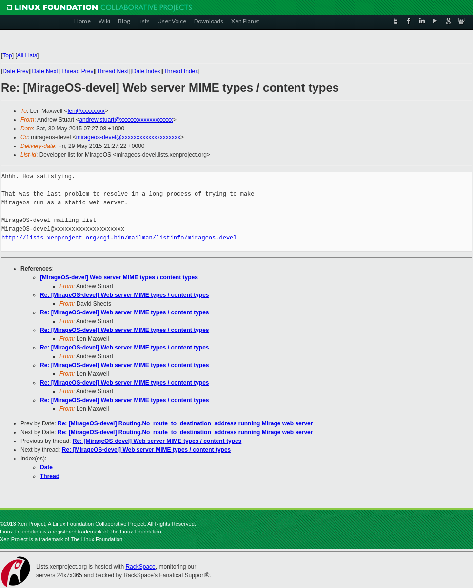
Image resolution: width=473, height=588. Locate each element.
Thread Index (181, 71)
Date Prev (15, 71)
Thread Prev (77, 71)
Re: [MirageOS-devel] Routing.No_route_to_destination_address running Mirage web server (185, 423)
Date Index (146, 71)
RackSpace (140, 566)
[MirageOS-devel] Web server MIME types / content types (119, 277)
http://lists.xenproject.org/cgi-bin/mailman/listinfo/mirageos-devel (118, 238)
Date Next (45, 71)
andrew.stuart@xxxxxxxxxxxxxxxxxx (126, 119)
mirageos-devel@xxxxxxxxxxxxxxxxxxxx (128, 137)
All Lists (27, 55)
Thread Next (113, 71)
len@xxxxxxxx (86, 111)
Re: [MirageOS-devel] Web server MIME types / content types (124, 295)
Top (7, 55)
